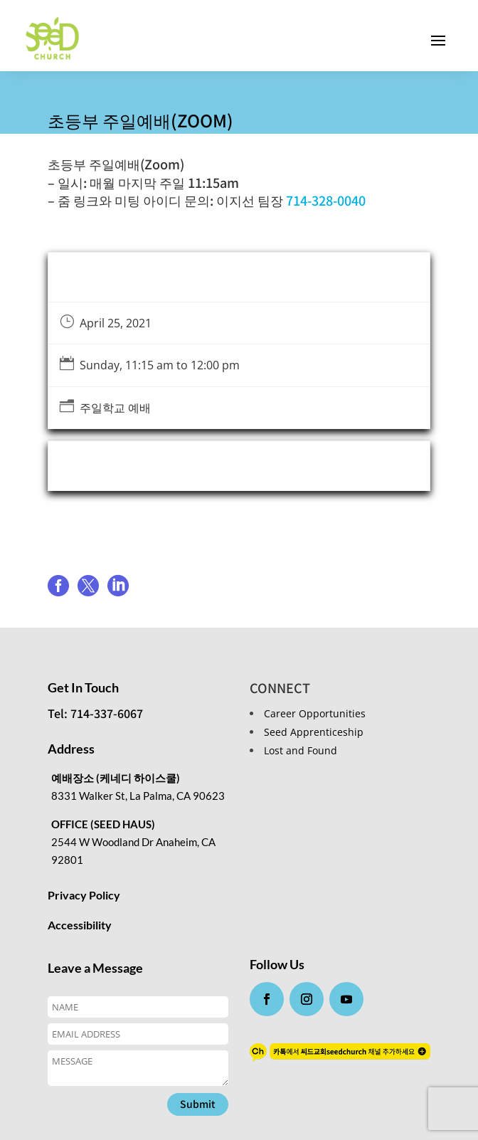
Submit (198, 1104)
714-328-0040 (326, 200)
